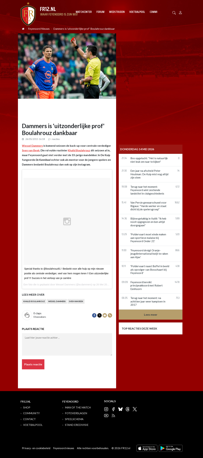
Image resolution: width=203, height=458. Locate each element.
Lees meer (150, 314)
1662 (177, 203)
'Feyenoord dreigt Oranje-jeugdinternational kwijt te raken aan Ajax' (149, 254)
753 (177, 298)
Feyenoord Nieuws (39, 28)
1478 (177, 282)
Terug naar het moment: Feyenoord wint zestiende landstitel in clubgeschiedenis (147, 190)
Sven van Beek (31, 150)
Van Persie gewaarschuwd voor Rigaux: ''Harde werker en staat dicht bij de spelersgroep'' (148, 206)
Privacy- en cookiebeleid (36, 448)
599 (177, 219)
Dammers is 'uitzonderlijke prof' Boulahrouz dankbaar (84, 28)
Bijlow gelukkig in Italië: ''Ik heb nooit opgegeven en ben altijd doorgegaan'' (148, 222)
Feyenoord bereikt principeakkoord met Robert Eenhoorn (146, 285)
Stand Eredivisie (76, 424)
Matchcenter (84, 12)
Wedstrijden (117, 12)
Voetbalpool (137, 12)
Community (156, 12)
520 (177, 234)
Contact (29, 419)
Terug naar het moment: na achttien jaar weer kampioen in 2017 (147, 301)
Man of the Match (78, 407)
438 (177, 266)
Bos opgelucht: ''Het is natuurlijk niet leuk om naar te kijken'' (149, 160)
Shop (26, 407)
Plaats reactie (33, 364)
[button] (174, 12)
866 (177, 250)
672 (177, 187)
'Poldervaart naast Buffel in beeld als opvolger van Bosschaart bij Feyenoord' (149, 269)
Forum (100, 12)
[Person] (180, 12)
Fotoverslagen (76, 413)
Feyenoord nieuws (63, 448)
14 (178, 171)
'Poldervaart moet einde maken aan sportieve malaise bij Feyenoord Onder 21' (148, 238)
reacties (54, 139)
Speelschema (74, 419)
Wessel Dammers (32, 145)
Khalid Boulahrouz (79, 150)
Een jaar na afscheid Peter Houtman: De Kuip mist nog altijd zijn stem (149, 174)
